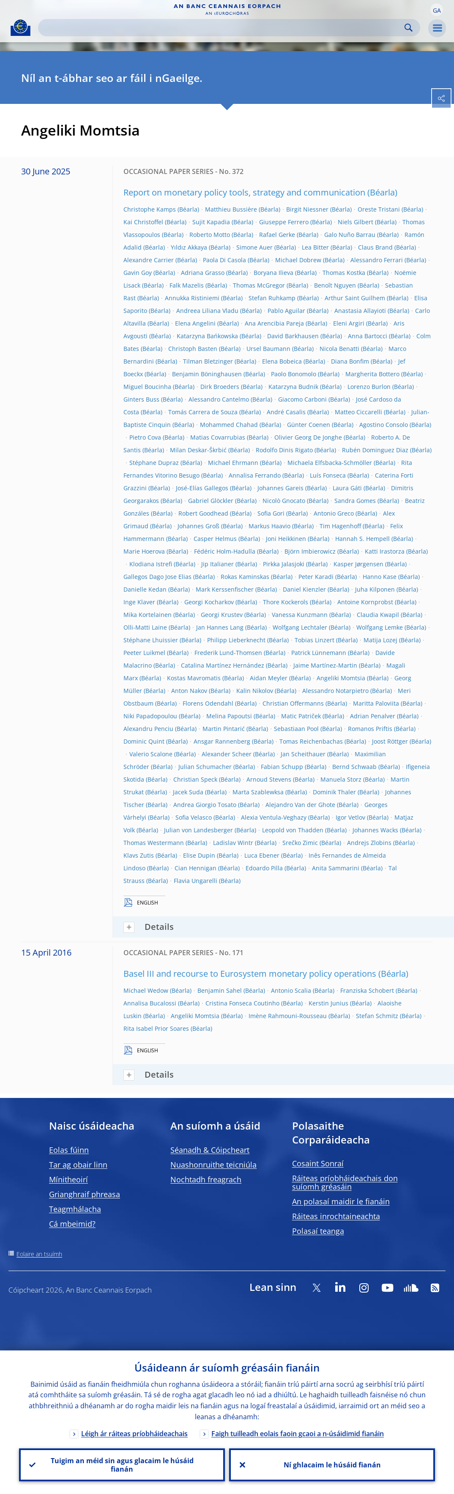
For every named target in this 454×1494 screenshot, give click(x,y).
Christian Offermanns (293, 703)
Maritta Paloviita (376, 703)
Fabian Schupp (282, 767)
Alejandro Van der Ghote (300, 805)
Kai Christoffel (143, 222)
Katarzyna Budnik (293, 387)
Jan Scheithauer (303, 754)
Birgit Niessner (307, 209)
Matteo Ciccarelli (358, 412)
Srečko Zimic (300, 843)
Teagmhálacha (75, 1209)
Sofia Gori (270, 513)
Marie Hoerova (144, 551)
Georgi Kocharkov (209, 602)
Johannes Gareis (280, 488)
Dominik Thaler (334, 792)
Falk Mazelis (187, 285)
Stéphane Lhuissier (150, 640)
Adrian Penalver (372, 716)
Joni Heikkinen (286, 539)
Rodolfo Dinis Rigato (284, 450)
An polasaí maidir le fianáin (341, 1201)
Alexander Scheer (227, 754)
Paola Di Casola (224, 260)
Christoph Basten (192, 349)
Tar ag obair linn (78, 1165)
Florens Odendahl (208, 703)
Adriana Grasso (202, 273)
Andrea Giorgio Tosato (204, 805)
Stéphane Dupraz (154, 463)
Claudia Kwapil (378, 615)
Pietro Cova (145, 437)
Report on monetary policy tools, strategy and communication (244, 192)
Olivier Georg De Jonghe (308, 437)
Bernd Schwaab (354, 767)
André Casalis (286, 412)
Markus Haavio (269, 526)
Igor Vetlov (350, 817)
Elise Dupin (199, 855)
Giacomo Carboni (302, 399)
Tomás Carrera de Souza (203, 412)
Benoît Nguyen (335, 285)
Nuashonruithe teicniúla (213, 1165)
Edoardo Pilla (264, 868)
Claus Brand (375, 247)
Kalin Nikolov (254, 691)
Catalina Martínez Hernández (222, 665)
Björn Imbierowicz (310, 551)
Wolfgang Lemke (379, 627)
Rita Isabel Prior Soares (156, 1028)
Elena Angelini (195, 323)
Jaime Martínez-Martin (325, 665)
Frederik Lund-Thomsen (228, 653)
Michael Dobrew (298, 260)
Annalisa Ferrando (255, 475)
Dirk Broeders (219, 387)
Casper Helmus (215, 539)
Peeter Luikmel (144, 653)
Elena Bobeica (282, 361)
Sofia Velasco (193, 817)
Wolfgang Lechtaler (300, 627)
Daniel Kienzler (304, 589)
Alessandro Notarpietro (335, 691)
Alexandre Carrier (148, 260)
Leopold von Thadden (292, 830)
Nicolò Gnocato (284, 501)
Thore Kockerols (285, 602)
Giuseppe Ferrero (284, 222)
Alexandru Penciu (148, 729)
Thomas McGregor (259, 285)
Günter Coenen (308, 425)
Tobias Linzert (314, 640)
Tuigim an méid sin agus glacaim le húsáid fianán (122, 1465)
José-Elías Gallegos (202, 488)
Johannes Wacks (375, 830)
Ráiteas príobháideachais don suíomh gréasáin (345, 1182)
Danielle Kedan (145, 589)
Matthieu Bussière (231, 209)
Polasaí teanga (318, 1231)
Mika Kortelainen (147, 615)
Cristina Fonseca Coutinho (242, 1003)
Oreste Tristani (379, 209)
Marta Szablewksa (258, 792)
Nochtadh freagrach (205, 1179)
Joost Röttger (390, 741)
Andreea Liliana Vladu (207, 311)
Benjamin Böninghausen (207, 374)
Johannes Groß (198, 526)
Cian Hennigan (195, 868)
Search (409, 27)
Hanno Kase (380, 577)
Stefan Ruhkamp (272, 298)
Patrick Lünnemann (318, 653)
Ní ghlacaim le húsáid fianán (332, 1465)
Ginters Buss (141, 399)
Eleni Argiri (348, 323)
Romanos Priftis (370, 729)
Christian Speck (195, 779)
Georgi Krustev (222, 615)
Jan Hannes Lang (219, 627)
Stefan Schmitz (377, 1016)
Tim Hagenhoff (340, 526)
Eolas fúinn (69, 1150)
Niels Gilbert (355, 222)
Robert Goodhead (203, 513)
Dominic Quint (143, 741)
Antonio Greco (334, 513)
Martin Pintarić (223, 729)
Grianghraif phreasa (84, 1194)
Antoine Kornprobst (365, 602)
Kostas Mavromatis (194, 678)
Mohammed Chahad (229, 425)
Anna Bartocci (367, 336)
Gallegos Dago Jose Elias (157, 577)
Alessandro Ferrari (376, 260)
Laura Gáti (347, 488)
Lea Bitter (315, 247)
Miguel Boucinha (147, 387)
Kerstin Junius (328, 1003)
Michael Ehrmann (233, 463)
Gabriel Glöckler (210, 501)
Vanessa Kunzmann (300, 615)
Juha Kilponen (375, 589)
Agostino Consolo (383, 425)
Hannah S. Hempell (362, 539)
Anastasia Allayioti (360, 311)
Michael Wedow (145, 990)
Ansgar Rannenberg (222, 741)
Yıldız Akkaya (189, 247)
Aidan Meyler (268, 678)
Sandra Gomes (355, 501)
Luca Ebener (261, 855)
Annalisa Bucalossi (149, 1003)
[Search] (222, 27)
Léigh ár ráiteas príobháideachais (134, 1433)
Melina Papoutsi (229, 716)
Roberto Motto (209, 235)
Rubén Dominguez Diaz (375, 450)
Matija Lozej (380, 640)
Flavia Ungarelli (195, 881)
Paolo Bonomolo (293, 374)
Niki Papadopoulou (150, 716)
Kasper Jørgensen (358, 564)
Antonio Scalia (291, 990)
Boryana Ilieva (273, 273)
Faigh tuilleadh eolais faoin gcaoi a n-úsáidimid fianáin (297, 1433)
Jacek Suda (188, 792)
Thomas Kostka (344, 273)
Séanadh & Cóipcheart (209, 1150)
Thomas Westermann (153, 843)
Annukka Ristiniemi (192, 298)
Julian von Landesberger (198, 830)
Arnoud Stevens (268, 779)
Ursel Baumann (268, 349)
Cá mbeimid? (72, 1224)
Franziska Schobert (367, 990)
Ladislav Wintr (233, 843)
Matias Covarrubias (217, 437)
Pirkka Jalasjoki (283, 564)
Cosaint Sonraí (318, 1163)
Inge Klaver (139, 602)
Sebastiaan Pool (296, 729)
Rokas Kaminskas (245, 577)
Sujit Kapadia (211, 222)
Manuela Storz (340, 779)
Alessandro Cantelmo (219, 399)
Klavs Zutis (138, 855)
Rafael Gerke (277, 235)
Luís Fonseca (328, 475)
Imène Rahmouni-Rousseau (288, 1016)
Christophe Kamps (149, 209)
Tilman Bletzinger (208, 361)
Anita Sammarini (335, 868)
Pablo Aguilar (286, 311)
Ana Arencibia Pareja (274, 323)
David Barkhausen (293, 336)
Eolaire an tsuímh (39, 1254)
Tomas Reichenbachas (311, 741)
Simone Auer (254, 247)
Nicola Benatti (339, 349)
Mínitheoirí (68, 1179)
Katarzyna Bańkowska (207, 336)
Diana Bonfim (350, 361)
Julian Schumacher (205, 767)
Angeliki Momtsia (341, 678)
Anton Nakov (189, 691)
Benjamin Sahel (219, 990)
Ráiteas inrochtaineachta (336, 1216)
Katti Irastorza (385, 551)
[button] (436, 9)
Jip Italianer (217, 564)
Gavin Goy (137, 273)
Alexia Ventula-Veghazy (273, 817)
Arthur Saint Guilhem (355, 298)
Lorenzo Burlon (369, 387)
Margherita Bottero (372, 374)
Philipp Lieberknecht (236, 640)
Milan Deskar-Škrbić (198, 450)
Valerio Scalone (150, 754)
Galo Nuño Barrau (349, 235)
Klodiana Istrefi (150, 564)
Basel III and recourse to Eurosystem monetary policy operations (249, 973)
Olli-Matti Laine (145, 627)
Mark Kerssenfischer (225, 589)
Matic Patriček (301, 716)
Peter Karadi (316, 577)
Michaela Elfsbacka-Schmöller (329, 463)
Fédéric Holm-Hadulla (224, 551)
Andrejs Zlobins (369, 843)
